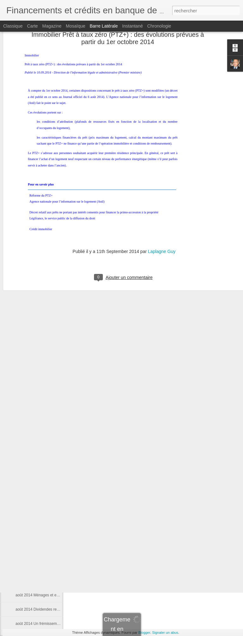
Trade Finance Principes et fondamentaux (51, 524)
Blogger (144, 632)
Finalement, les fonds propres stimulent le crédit (56, 409)
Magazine (52, 26)
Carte (32, 26)
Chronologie (159, 26)
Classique (12, 26)
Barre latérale (104, 26)
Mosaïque (75, 26)
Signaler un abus (165, 632)
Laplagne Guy (161, 180)
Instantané (132, 26)
